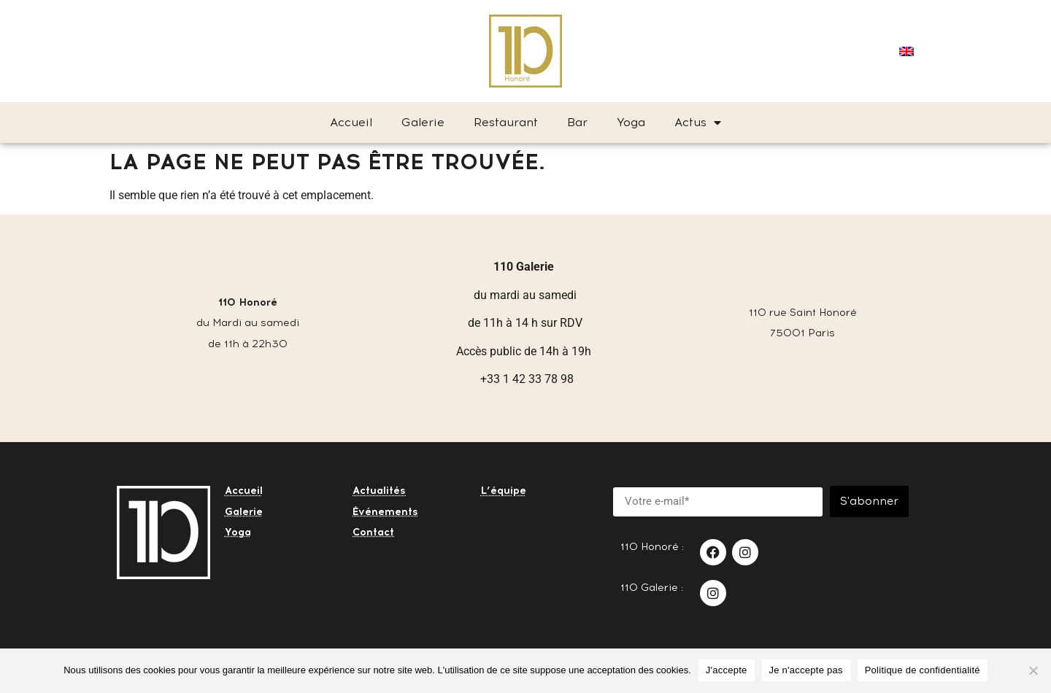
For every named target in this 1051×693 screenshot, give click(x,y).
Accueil (351, 122)
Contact (373, 532)
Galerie (422, 122)
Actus (697, 122)
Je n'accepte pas (806, 670)
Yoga (631, 122)
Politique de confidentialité (922, 670)
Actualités (379, 490)
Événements (385, 512)
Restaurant (506, 122)
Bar (577, 122)
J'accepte (726, 670)
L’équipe (503, 490)
